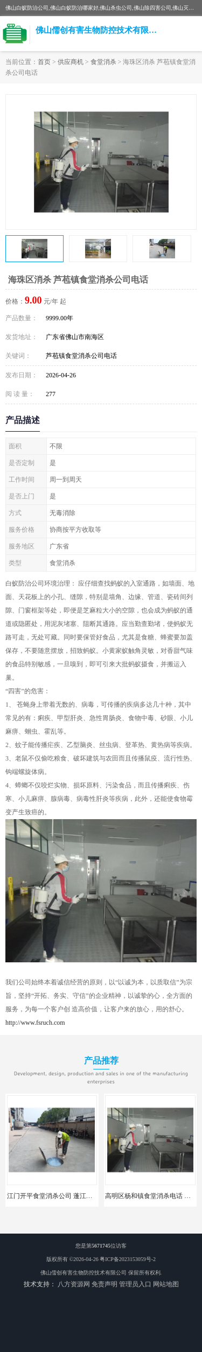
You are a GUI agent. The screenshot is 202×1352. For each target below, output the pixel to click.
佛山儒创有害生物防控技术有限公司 (83, 1273)
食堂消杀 (103, 62)
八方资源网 (74, 1284)
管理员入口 (135, 1284)
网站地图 (166, 1284)
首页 (44, 62)
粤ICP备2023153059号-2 (128, 1259)
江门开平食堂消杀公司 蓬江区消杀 (56, 1196)
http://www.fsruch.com (35, 1022)
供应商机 (70, 62)
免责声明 (104, 1284)
